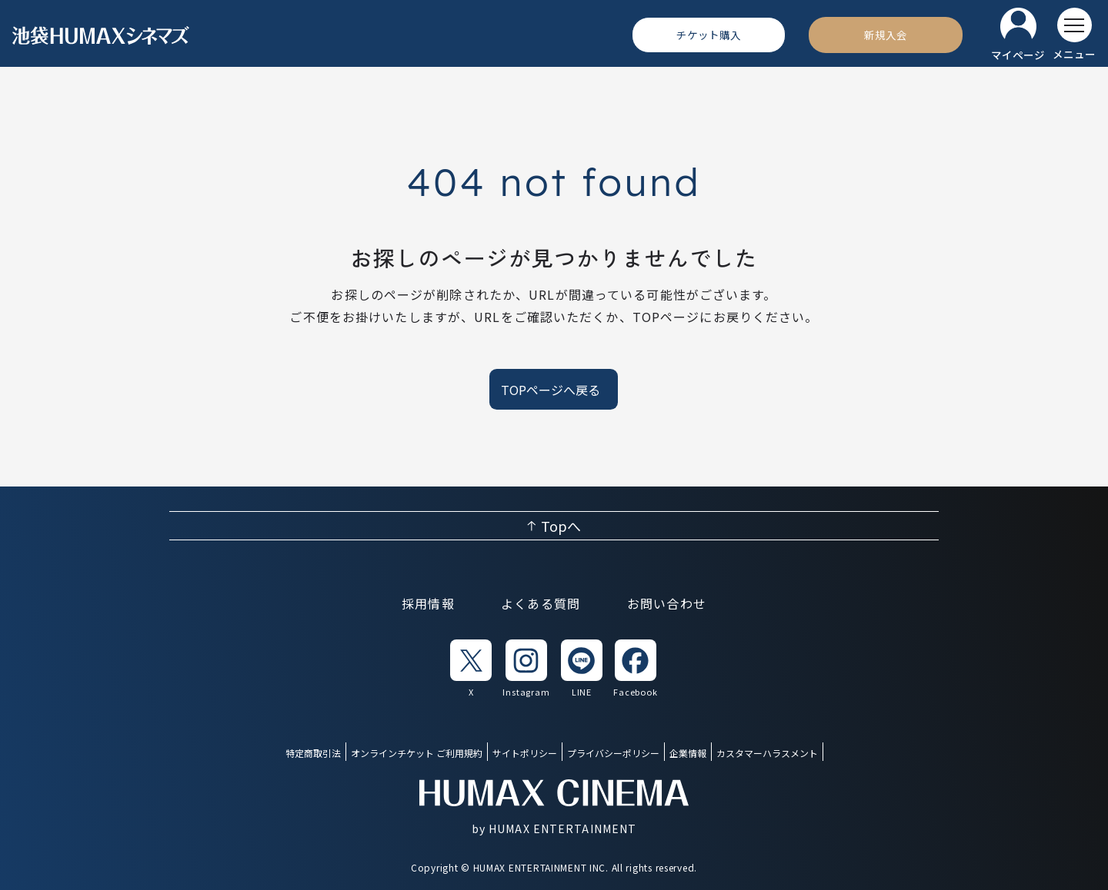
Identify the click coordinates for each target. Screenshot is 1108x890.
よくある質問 (541, 603)
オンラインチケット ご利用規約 (416, 752)
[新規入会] (886, 34)
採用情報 (428, 603)
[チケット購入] (709, 34)
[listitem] (471, 669)
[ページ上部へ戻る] (554, 525)
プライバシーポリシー (613, 752)
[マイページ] (1018, 35)
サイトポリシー (524, 752)
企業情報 (687, 752)
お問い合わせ (667, 603)
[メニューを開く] (1074, 34)
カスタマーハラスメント (767, 752)
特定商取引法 (313, 752)
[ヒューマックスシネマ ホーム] (100, 35)
